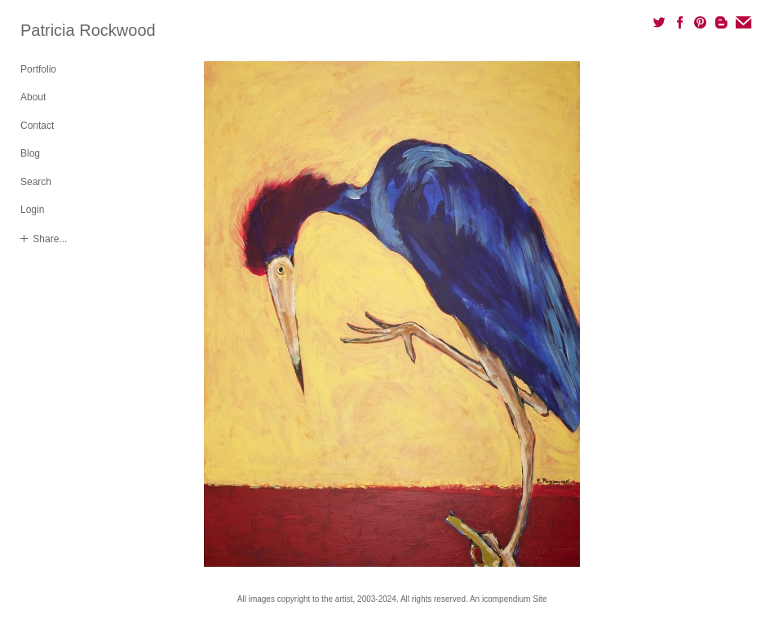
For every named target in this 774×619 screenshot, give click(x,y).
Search (35, 182)
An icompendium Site (508, 599)
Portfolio (38, 69)
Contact (37, 125)
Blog (30, 153)
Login (32, 209)
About (33, 97)
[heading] (61, 30)
